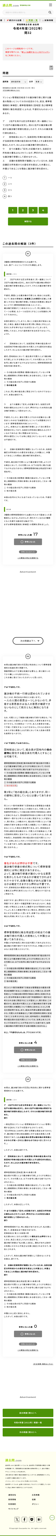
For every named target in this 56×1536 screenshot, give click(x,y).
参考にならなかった (28, 552)
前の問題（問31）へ (28, 1413)
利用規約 (12, 1504)
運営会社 (12, 1495)
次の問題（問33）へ (28, 1432)
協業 (34, 1499)
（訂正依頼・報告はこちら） (11, 90)
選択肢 (6, 81)
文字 (31, 81)
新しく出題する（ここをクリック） (35, 52)
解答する (27, 221)
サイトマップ (13, 1509)
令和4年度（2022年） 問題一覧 (28, 1422)
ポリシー (35, 1504)
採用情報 (12, 1499)
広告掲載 (36, 1495)
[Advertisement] (28, 601)
